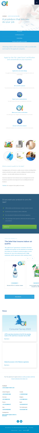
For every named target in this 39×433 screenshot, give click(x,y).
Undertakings (19, 38)
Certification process (14, 16)
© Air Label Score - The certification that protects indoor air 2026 (16, 427)
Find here (4, 185)
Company (4, 16)
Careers (20, 430)
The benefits (19, 31)
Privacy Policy (31, 427)
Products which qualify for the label (19, 41)
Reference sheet (14, 430)
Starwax (14, 283)
